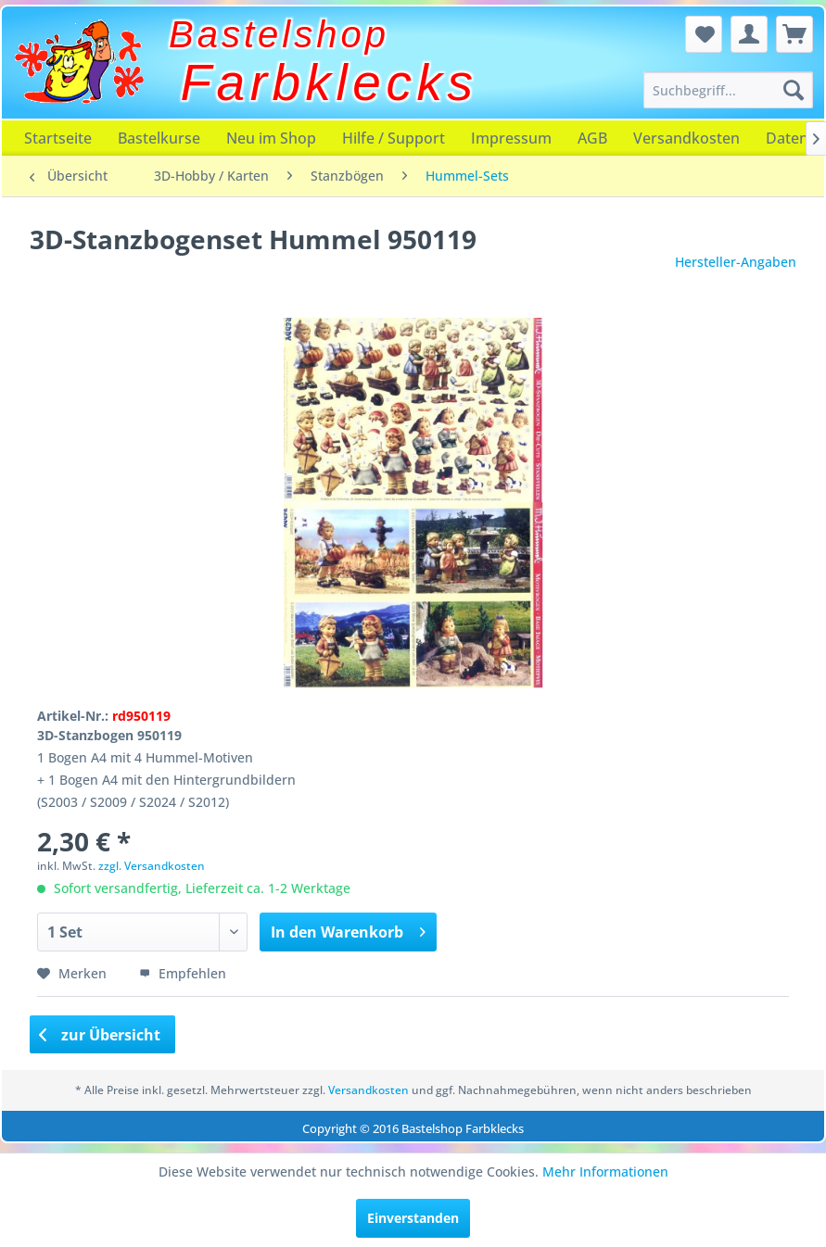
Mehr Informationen (605, 1171)
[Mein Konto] (749, 34)
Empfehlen (182, 973)
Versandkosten (686, 138)
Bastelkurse (159, 138)
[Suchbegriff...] (728, 89)
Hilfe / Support (393, 138)
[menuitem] (728, 89)
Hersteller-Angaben (735, 262)
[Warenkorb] (794, 34)
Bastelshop (279, 34)
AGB (592, 138)
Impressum (511, 138)
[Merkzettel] (703, 34)
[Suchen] (793, 89)
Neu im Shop (271, 138)
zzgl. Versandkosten (151, 866)
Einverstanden (413, 1218)
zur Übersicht (100, 1035)
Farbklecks (329, 82)
